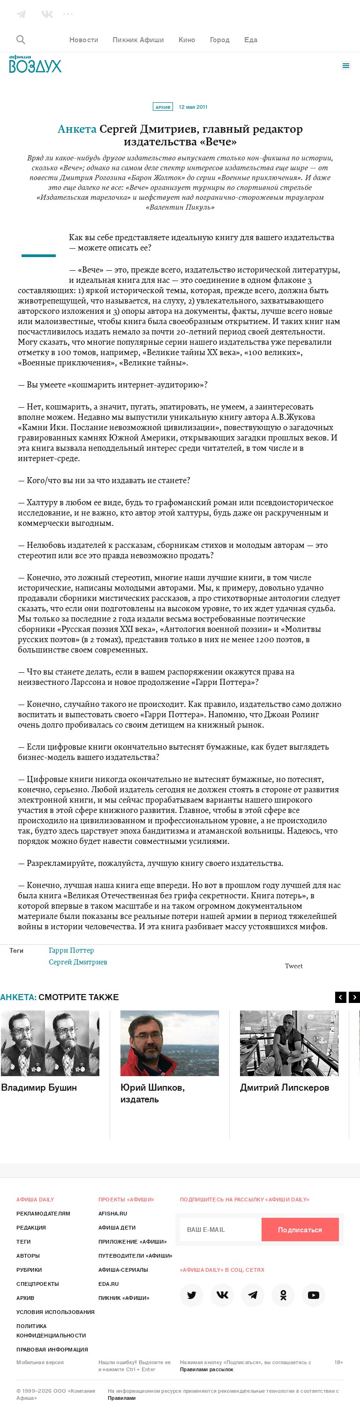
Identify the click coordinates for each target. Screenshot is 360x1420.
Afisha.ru (113, 1213)
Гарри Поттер (71, 951)
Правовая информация (52, 1349)
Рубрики (29, 1269)
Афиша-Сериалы (123, 1269)
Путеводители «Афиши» (135, 1255)
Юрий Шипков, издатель (169, 1057)
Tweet (294, 967)
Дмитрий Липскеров (289, 1051)
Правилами (122, 1397)
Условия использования (55, 1311)
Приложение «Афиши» (132, 1241)
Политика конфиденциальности (51, 1330)
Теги (23, 1241)
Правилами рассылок (206, 1369)
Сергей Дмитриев (78, 962)
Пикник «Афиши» (124, 1297)
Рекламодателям (43, 1213)
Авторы (28, 1255)
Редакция (31, 1227)
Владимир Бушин (50, 1051)
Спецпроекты (37, 1283)
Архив (163, 107)
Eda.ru (108, 1283)
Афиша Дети (117, 1227)
